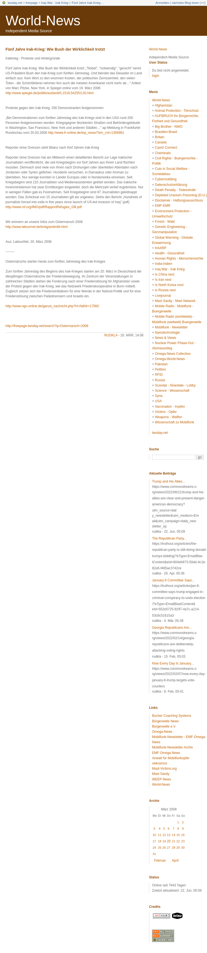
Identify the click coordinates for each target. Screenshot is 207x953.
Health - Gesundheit (169, 253)
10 (154, 835)
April (175, 860)
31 (154, 854)
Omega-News (162, 732)
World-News (43, 20)
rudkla (111, 335)
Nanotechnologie (167, 332)
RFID (159, 375)
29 (178, 847)
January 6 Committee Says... (173, 580)
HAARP (160, 248)
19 (164, 841)
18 (159, 841)
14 (173, 835)
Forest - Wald (165, 222)
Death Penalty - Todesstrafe (175, 190)
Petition (160, 369)
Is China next (164, 274)
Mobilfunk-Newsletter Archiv (172, 747)
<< (202, 2)
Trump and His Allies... (168, 481)
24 (154, 847)
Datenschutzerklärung (171, 185)
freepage (32, 2)
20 (169, 841)
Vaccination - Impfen (170, 407)
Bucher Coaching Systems (171, 716)
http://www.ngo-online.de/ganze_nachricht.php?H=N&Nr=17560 (52, 306)
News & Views (165, 338)
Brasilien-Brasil (166, 132)
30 (183, 847)
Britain (159, 137)
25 (159, 847)
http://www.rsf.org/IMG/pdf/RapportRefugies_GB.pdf (44, 207)
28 (173, 847)
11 (159, 835)
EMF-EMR (162, 206)
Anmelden (162, 2)
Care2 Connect (166, 147)
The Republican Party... (169, 538)
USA (158, 401)
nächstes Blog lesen (185, 2)
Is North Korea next (169, 285)
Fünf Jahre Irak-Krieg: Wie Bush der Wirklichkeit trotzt (55, 49)
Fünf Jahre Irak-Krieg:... (88, 2)
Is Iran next (163, 280)
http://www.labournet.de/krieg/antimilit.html (37, 227)
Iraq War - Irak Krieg (54, 2)
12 (164, 835)
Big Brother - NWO (168, 127)
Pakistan (161, 364)
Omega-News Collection (172, 354)
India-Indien (163, 264)
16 (183, 835)
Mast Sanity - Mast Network (175, 301)
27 (168, 847)
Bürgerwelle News (165, 721)
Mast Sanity (160, 774)
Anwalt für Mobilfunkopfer (170, 758)
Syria (158, 396)
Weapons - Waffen (168, 417)
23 (183, 841)
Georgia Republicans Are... (172, 628)
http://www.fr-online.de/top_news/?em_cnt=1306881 (86, 133)
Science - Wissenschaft (172, 391)
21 (173, 841)
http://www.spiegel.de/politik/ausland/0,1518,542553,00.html (50, 93)
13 (168, 835)
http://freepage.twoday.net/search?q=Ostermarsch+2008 (47, 326)
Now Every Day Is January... (173, 663)
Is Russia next (165, 290)
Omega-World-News (170, 359)
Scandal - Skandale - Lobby (175, 385)
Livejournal (163, 296)
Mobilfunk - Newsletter (171, 327)
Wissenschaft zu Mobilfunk (174, 422)
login (155, 76)
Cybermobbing (165, 179)
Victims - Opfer (166, 412)
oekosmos (159, 763)
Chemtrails (163, 153)
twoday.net (15, 2)
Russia (160, 380)
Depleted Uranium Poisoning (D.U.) (181, 195)
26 (164, 847)
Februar (160, 860)
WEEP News (161, 779)
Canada (160, 142)
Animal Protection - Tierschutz (177, 111)
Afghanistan (163, 105)
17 (154, 841)
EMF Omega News (166, 753)
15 (178, 835)
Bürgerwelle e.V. (164, 726)
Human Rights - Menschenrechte (179, 258)
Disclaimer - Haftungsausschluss (179, 200)
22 (178, 841)
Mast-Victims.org (164, 768)
